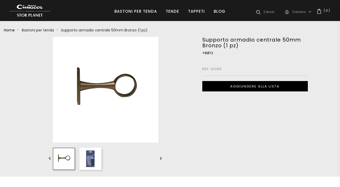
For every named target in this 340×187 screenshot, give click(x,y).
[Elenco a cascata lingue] (302, 12)
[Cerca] (273, 12)
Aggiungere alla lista (255, 86)
